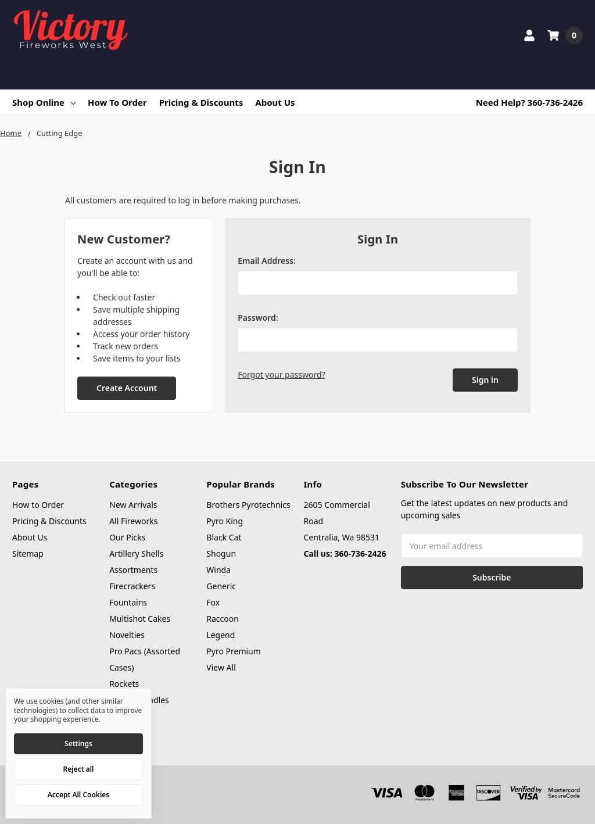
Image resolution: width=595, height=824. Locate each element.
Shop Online (44, 102)
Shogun (221, 553)
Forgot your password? (281, 374)
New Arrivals (133, 504)
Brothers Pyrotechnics (248, 504)
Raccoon (222, 618)
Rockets (124, 683)
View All (220, 667)
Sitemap (28, 553)
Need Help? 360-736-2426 (529, 102)
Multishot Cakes (139, 618)
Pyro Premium (233, 651)
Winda (218, 569)
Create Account (126, 387)
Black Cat (223, 537)
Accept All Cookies (78, 795)
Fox (213, 602)
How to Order (117, 102)
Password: (258, 317)
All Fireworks (133, 520)
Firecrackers (132, 586)
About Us (275, 102)
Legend (220, 634)
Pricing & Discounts (201, 102)
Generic (221, 586)
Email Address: (267, 260)
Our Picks (127, 537)
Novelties (127, 634)
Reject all (78, 769)
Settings (78, 743)
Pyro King (224, 520)
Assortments (133, 569)
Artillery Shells (136, 553)
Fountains (128, 602)
